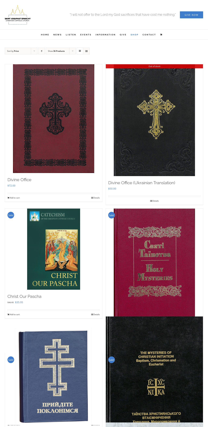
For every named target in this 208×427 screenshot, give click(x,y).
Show (56, 51)
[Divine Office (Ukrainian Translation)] (154, 120)
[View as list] (86, 51)
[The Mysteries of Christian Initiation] (154, 388)
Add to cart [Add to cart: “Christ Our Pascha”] (15, 314)
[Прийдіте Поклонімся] (53, 376)
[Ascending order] (41, 51)
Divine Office (19, 179)
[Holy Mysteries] (154, 265)
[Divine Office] (53, 118)
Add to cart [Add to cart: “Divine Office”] (15, 197)
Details (96, 197)
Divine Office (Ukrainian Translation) (141, 182)
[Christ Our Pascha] (53, 249)
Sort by (13, 51)
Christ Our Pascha (24, 296)
